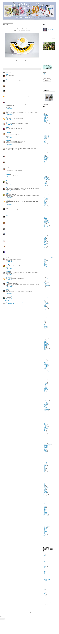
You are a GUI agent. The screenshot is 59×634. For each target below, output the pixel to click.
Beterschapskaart (46, 144)
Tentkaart (45, 490)
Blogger (35, 612)
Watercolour (45, 527)
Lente (44, 330)
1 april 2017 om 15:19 (9, 298)
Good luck (45, 265)
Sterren (45, 472)
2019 (44, 561)
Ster (44, 470)
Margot (7, 127)
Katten (44, 300)
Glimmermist (45, 260)
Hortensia (45, 283)
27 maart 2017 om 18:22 (9, 268)
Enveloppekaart (46, 237)
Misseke (7, 250)
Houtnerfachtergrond (46, 285)
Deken (44, 197)
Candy (44, 166)
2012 (44, 593)
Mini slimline (45, 352)
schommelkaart (46, 428)
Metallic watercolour (46, 348)
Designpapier (45, 199)
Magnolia (45, 342)
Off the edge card (46, 369)
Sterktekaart (45, 471)
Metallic (45, 347)
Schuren (45, 430)
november (45, 566)
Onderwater (45, 370)
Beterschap (45, 143)
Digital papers (45, 204)
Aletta (6, 122)
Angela (7, 193)
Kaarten (45, 299)
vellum (44, 511)
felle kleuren (45, 243)
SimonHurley (45, 446)
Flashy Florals (45, 245)
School (44, 429)
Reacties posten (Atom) (11, 303)
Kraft (44, 323)
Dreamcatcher (45, 219)
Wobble (45, 536)
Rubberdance (45, 424)
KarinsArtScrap (8, 174)
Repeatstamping (46, 410)
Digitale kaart (45, 205)
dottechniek (45, 218)
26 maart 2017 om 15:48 (9, 190)
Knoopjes (45, 320)
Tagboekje (45, 483)
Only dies (45, 372)
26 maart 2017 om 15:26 (9, 177)
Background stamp (46, 136)
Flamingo (45, 244)
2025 (44, 554)
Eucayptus (45, 239)
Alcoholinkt (45, 118)
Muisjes (45, 359)
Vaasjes (45, 506)
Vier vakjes (45, 516)
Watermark (45, 528)
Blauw (44, 155)
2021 (44, 559)
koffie (44, 321)
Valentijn (45, 509)
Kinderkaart (45, 307)
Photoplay (45, 386)
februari (45, 585)
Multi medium (45, 360)
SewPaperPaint (8, 271)
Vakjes (44, 508)
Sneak (44, 452)
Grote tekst (45, 266)
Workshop (45, 538)
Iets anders (45, 289)
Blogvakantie (45, 159)
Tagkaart (45, 484)
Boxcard (45, 162)
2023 (44, 556)
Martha (7, 289)
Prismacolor (45, 404)
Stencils (45, 468)
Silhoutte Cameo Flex (47, 445)
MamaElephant (46, 343)
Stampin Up (45, 462)
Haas (44, 268)
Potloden (45, 401)
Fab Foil (45, 240)
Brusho (45, 163)
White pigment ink (46, 530)
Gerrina (7, 282)
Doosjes (45, 217)
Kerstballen (45, 302)
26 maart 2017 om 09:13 (9, 98)
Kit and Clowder (46, 308)
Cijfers (44, 174)
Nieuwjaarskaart (46, 364)
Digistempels (45, 202)
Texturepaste (45, 491)
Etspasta (45, 238)
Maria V (7, 111)
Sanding (45, 425)
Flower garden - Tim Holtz (47, 584)
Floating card (45, 246)
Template (45, 489)
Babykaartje (45, 133)
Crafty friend (45, 185)
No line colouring (46, 366)
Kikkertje (45, 306)
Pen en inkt (45, 382)
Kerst (44, 301)
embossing (45, 228)
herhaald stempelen (46, 278)
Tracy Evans (45, 496)
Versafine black (46, 515)
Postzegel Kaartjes (46, 400)
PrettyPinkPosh (46, 403)
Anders (45, 122)
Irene (6, 147)
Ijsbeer (44, 290)
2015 (44, 589)
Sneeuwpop (45, 454)
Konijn (44, 322)
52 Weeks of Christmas (47, 111)
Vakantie (45, 507)
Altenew (45, 121)
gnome (44, 263)
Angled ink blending (46, 123)
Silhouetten (45, 443)
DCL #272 (45, 578)
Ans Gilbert (7, 207)
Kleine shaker (45, 310)
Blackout (45, 153)
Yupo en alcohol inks (47, 579)
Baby (44, 132)
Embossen (45, 227)
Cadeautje (45, 165)
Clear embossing (46, 177)
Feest (44, 242)
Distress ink (45, 207)
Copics (44, 180)
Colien (7, 167)
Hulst (44, 286)
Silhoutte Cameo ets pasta (47, 444)
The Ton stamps (46, 494)
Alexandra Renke (46, 120)
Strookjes (45, 475)
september (46, 568)
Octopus (45, 368)
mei (45, 573)
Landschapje (45, 326)
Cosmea (45, 181)
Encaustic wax (46, 236)
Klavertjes (45, 309)
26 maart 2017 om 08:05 (9, 76)
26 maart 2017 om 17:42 (9, 204)
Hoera (44, 281)
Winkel (44, 532)
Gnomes (45, 264)
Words (44, 537)
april (45, 574)
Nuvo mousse (45, 367)
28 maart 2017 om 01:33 (9, 279)
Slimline (45, 449)
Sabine (7, 89)
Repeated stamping (46, 409)
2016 (44, 588)
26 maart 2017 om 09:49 (9, 114)
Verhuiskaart (45, 512)
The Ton (45, 493)
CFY (44, 173)
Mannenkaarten (46, 344)
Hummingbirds (46, 287)
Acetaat (45, 114)
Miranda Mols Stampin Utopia (10, 296)
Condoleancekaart (46, 179)
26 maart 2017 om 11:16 (9, 137)
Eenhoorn (45, 223)
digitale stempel (46, 206)
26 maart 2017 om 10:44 (9, 129)
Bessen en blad (46, 142)
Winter (44, 533)
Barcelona (45, 139)
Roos (44, 421)
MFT (44, 349)
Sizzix (44, 448)
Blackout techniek (46, 154)
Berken (45, 140)
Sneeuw (45, 453)
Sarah (6, 79)
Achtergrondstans (46, 115)
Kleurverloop (45, 319)
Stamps (45, 463)
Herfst (44, 277)
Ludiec (44, 340)
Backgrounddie (46, 137)
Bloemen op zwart (46, 157)
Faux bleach (45, 241)
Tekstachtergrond (46, 487)
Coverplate (45, 182)
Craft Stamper (45, 184)
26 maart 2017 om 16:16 (9, 197)
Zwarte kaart (45, 545)
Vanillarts (45, 510)
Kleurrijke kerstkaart (46, 318)
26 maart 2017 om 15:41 (9, 184)
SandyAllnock (45, 426)
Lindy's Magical (46, 338)
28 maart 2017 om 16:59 (9, 286)
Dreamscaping (46, 220)
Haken (44, 269)
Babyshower (45, 134)
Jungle (44, 298)
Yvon (44, 88)
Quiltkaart (45, 405)
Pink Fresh (45, 390)
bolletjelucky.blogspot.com (10, 215)
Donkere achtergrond (46, 215)
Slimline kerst (45, 450)
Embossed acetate (46, 225)
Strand (44, 473)
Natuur (44, 361)
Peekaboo (45, 381)
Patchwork (45, 380)
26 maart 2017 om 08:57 (9, 92)
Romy (6, 239)
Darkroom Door (46, 194)
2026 (44, 553)
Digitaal (45, 203)
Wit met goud (45, 534)
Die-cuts (45, 200)
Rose (44, 422)
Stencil (44, 467)
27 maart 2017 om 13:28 (9, 261)
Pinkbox (45, 391)
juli (44, 571)
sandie (7, 74)
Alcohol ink (45, 117)
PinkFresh (45, 392)
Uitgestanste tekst (46, 505)
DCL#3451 (45, 196)
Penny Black (45, 383)
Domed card (45, 214)
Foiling (44, 247)
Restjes (45, 411)
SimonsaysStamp (46, 447)
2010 (44, 595)
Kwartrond (45, 325)
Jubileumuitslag (46, 297)
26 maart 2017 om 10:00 (9, 119)
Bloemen (45, 156)
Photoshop (45, 387)
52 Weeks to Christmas (47, 112)
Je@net (7, 117)
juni (45, 572)
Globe (44, 262)
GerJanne (7, 200)
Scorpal (45, 431)
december (45, 565)
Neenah (45, 362)
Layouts (45, 328)
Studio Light (45, 476)
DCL (44, 195)
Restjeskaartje (46, 412)
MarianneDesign (46, 345)
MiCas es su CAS (46, 350)
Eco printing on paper (46, 222)
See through (45, 433)
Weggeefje (45, 529)
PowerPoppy (45, 402)
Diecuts (45, 201)
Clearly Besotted (46, 178)
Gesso (44, 256)
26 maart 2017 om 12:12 (9, 152)
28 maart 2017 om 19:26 (9, 293)
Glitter (44, 261)
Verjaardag (45, 513)
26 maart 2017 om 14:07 (9, 171)
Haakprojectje (45, 267)
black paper (45, 152)
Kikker (44, 305)
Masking (45, 346)
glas (44, 259)
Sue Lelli (7, 227)
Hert (44, 279)
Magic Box (45, 341)
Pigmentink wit (46, 389)
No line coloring (46, 365)
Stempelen (45, 465)
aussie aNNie (8, 244)
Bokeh (44, 161)
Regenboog (45, 407)
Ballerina (45, 138)
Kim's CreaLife (8, 264)
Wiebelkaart (45, 531)
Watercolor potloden (46, 526)
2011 (44, 594)
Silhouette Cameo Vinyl (47, 442)
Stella (6, 187)
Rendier (45, 408)
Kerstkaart (45, 304)
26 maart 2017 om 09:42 (9, 108)
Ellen (6, 84)
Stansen (45, 464)
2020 (44, 560)
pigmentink (45, 388)
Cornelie (44, 73)
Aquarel (45, 124)
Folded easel (45, 248)
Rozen (44, 423)
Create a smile (46, 186)
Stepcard (45, 469)
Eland (44, 224)
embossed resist (46, 226)
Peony (44, 385)
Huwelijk (45, 288)
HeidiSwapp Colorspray (47, 276)
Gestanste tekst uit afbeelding (48, 257)
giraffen (45, 258)
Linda (6, 180)
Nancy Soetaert (8, 221)
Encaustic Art (45, 235)
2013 (44, 592)
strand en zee (45, 474)
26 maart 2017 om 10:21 (9, 124)
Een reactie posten (7, 300)
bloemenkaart (45, 158)
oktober (45, 567)
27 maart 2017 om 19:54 (9, 274)
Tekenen (45, 486)
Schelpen (45, 427)
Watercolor (45, 525)
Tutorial (45, 504)
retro (44, 413)
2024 (44, 555)
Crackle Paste (45, 183)
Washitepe (45, 524)
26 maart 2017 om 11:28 (9, 144)
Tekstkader (45, 488)
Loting (44, 339)
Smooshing (45, 451)
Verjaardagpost (46, 514)
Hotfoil (44, 284)
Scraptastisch (8, 140)
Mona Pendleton (8, 277)
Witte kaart (45, 535)
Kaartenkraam (8, 132)
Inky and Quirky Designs (9, 232)
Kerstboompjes (46, 303)
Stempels (45, 466)
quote (44, 406)
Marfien (7, 257)
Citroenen (45, 176)
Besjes (44, 141)
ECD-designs (45, 221)
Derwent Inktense (46, 198)
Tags (44, 485)
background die (46, 135)
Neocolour (45, 363)
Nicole (43, 74)
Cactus (44, 164)
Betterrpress (45, 145)
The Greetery (45, 492)
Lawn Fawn (45, 327)
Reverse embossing (46, 414)
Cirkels (44, 175)
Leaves (45, 329)
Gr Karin (7, 176)
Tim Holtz (45, 495)
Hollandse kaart (46, 282)
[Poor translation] (3, 619)
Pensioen (45, 384)
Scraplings (45, 432)
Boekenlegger (45, 160)
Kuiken (44, 324)
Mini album (45, 351)
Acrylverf (45, 116)
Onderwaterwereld (46, 371)
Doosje (44, 216)
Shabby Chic (45, 434)
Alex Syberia (45, 119)
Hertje (44, 280)
